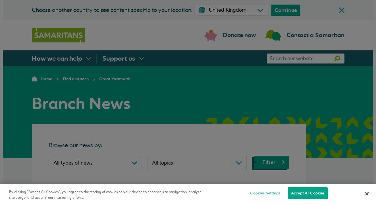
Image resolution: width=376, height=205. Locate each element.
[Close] (367, 193)
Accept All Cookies (308, 193)
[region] (188, 194)
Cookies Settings (265, 193)
